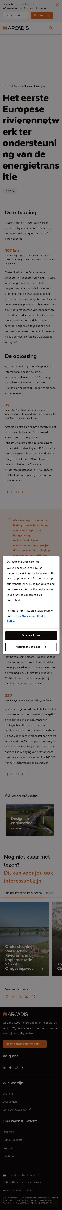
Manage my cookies (27, 647)
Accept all (27, 635)
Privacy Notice (21, 616)
